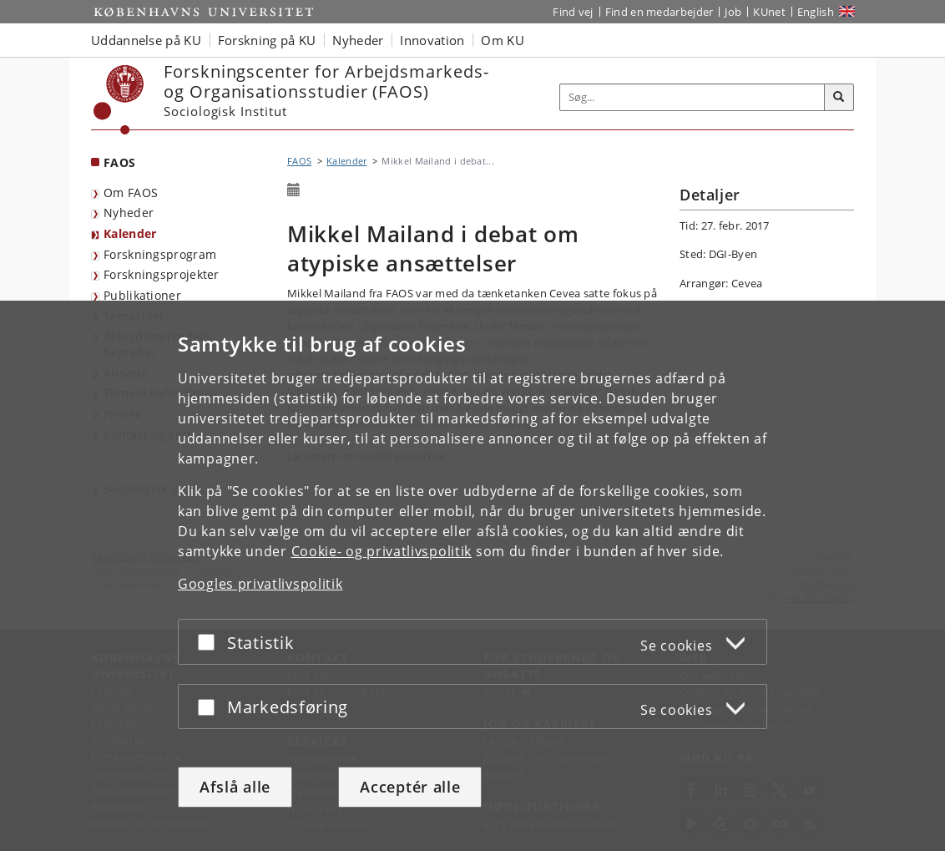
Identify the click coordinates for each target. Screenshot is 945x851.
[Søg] (839, 98)
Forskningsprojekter (162, 274)
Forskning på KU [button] (267, 40)
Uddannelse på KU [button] (146, 40)
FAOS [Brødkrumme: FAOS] (299, 160)
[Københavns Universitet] (118, 99)
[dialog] (472, 576)
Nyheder (129, 212)
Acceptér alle (410, 787)
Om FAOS (131, 192)
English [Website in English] (815, 11)
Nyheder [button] (357, 40)
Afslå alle (235, 787)
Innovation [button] (432, 40)
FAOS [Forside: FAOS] (119, 162)
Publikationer (142, 295)
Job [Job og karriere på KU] (733, 11)
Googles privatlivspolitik (260, 584)
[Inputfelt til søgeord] (692, 97)
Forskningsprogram (160, 254)
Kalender (130, 233)
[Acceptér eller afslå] (210, 642)
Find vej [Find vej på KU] (573, 11)
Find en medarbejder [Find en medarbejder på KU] (659, 11)
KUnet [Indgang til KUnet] (769, 11)
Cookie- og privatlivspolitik (381, 551)
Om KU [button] (502, 40)
